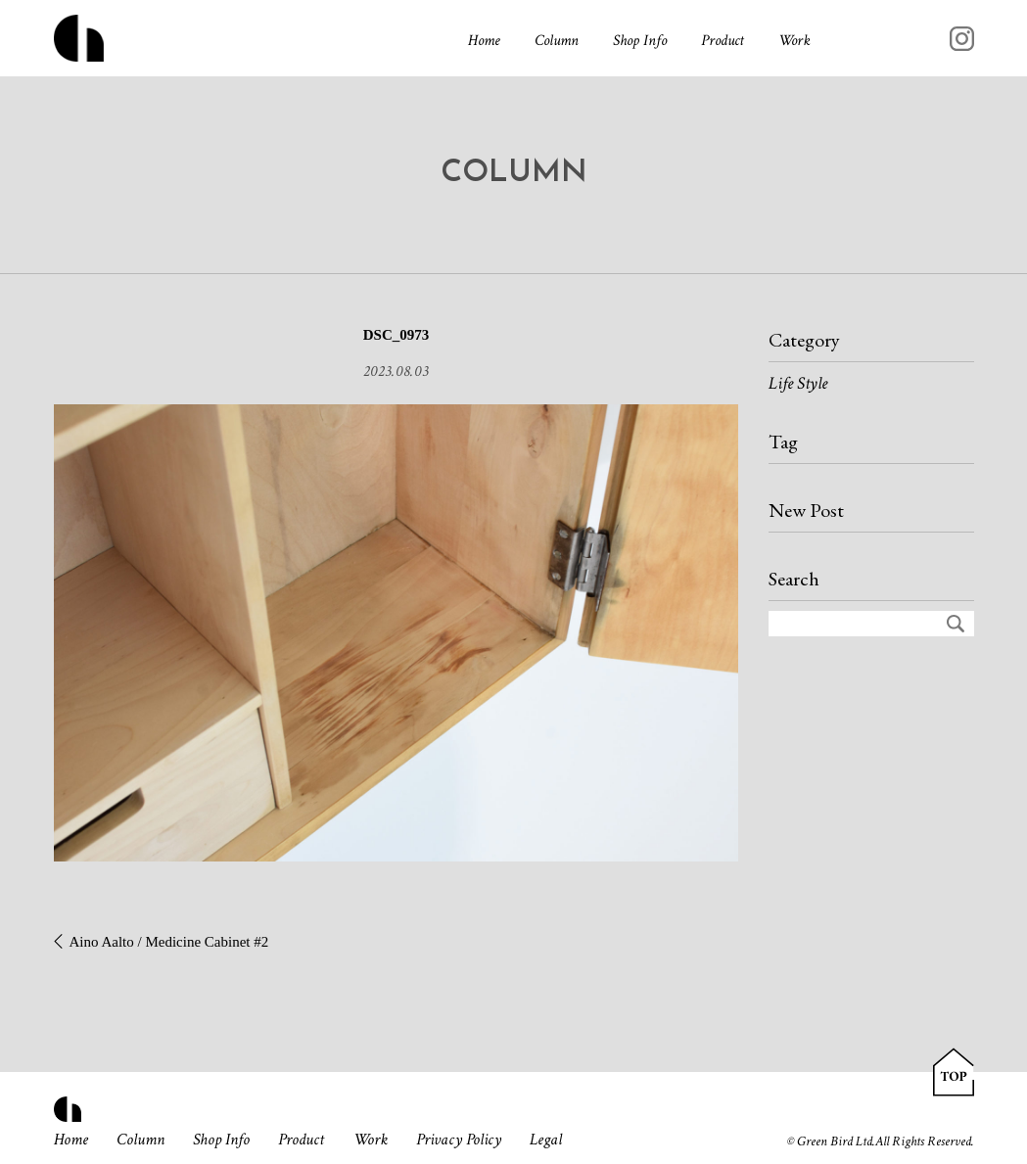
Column (557, 40)
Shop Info (640, 40)
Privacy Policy (459, 1139)
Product (722, 40)
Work (794, 40)
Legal (548, 1139)
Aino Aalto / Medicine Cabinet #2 (169, 942)
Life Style (798, 383)
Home (484, 40)
